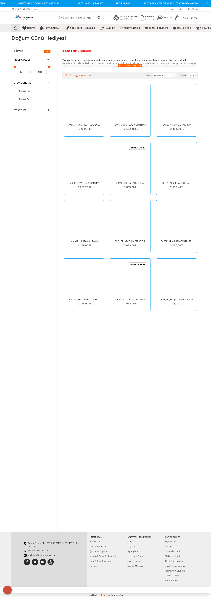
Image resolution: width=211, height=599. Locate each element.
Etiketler (20, 110)
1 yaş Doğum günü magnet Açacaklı (177, 299)
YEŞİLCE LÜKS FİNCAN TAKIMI (131, 299)
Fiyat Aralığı (22, 59)
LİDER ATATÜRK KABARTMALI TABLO (177, 183)
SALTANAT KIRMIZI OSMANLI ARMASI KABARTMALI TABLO (177, 241)
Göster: (184, 75)
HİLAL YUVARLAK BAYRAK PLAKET (177, 125)
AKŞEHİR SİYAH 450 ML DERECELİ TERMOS (85, 125)
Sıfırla (47, 51)
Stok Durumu (22, 82)
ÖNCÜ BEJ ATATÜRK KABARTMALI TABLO (131, 241)
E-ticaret (103, 595)
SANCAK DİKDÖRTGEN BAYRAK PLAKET (85, 299)
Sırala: (152, 75)
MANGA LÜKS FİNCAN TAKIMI (85, 241)
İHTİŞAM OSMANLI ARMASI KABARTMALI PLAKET (131, 183)
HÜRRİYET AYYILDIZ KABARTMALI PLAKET (85, 183)
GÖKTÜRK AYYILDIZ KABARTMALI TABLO (131, 125)
